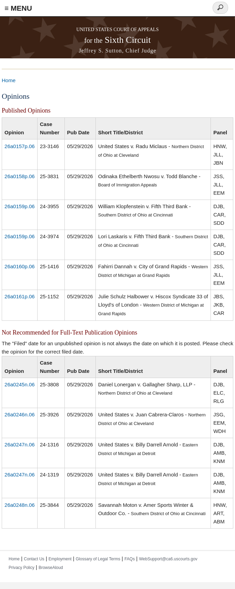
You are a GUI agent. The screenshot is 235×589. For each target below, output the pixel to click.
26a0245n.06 (19, 384)
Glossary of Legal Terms (98, 559)
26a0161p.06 (19, 296)
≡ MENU (18, 8)
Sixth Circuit (117, 40)
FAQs (129, 559)
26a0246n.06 (19, 414)
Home (9, 80)
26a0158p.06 (19, 176)
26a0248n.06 (19, 505)
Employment (60, 559)
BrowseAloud (51, 567)
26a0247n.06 (19, 444)
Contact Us (34, 559)
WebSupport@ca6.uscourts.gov (168, 559)
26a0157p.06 (19, 146)
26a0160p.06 (19, 266)
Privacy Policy (21, 567)
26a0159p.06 (19, 206)
